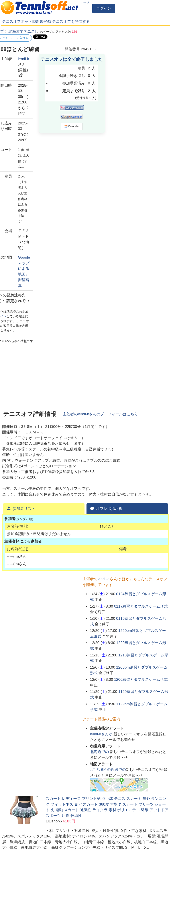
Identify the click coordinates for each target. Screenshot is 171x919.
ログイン (103, 8)
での (100, 752)
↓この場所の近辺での (108, 770)
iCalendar (72, 126)
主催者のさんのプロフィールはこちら (100, 414)
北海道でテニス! (22, 31)
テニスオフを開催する (71, 21)
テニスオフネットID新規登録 (26, 21)
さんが (102, 734)
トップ (84, 3)
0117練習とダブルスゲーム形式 (141, 606)
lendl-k (23, 59)
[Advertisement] (135, 56)
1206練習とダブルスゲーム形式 (141, 679)
